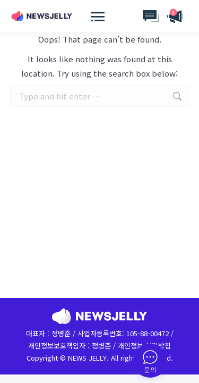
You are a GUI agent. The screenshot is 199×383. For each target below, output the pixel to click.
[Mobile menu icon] (92, 16)
